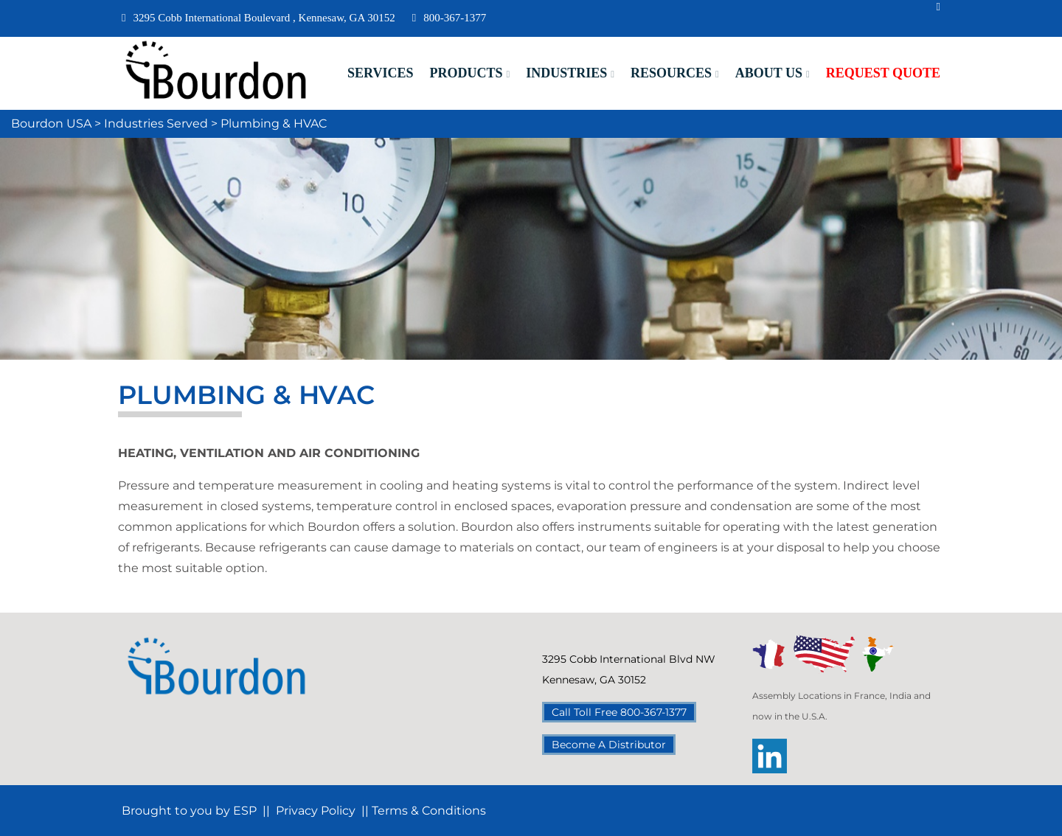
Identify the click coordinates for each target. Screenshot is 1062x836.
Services (380, 73)
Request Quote (883, 73)
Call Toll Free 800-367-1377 (619, 712)
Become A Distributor (609, 744)
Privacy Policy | (320, 811)
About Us (768, 73)
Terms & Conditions (429, 811)
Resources (671, 73)
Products (465, 73)
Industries (566, 73)
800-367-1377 (449, 18)
